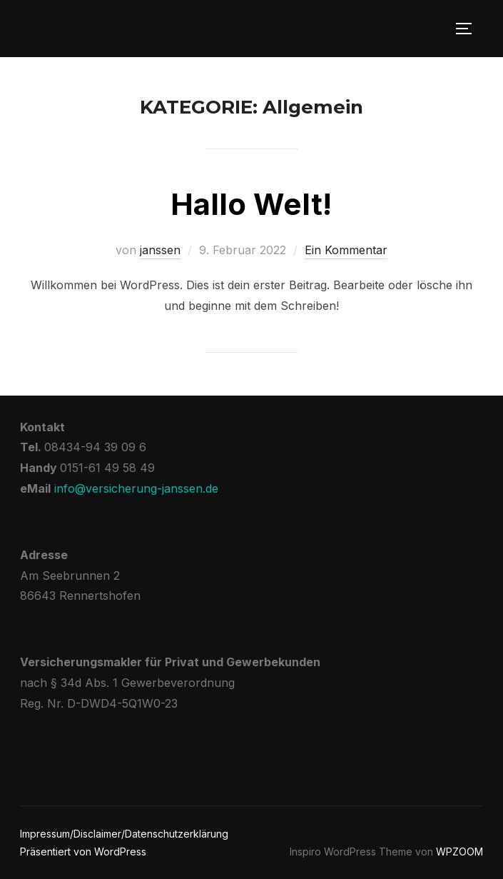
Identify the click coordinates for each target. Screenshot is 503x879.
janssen (160, 250)
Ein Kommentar (346, 250)
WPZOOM (459, 851)
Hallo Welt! (251, 204)
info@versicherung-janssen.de (136, 488)
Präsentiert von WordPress (83, 851)
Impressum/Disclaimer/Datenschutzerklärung (124, 834)
